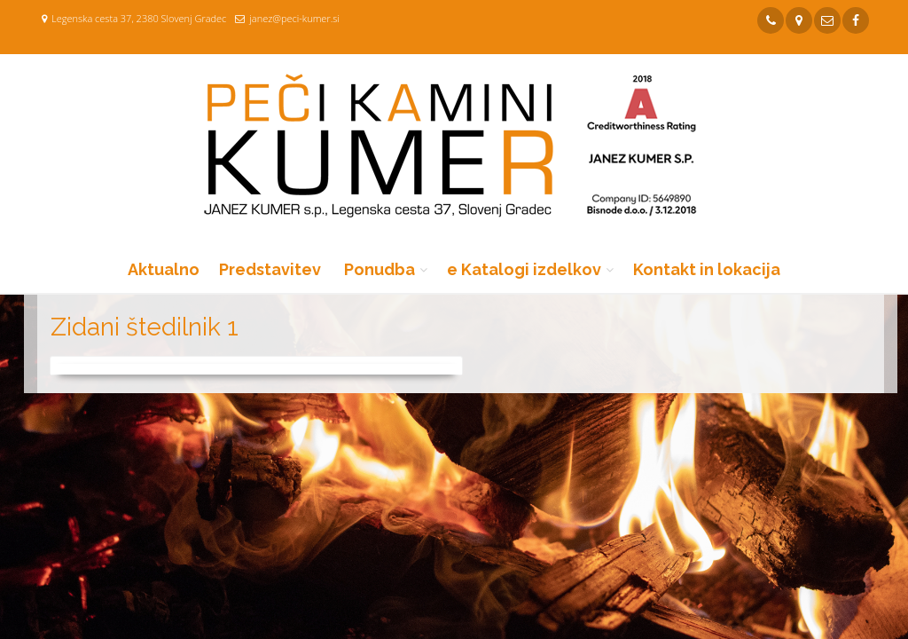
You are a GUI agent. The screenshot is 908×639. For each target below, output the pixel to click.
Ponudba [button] (379, 269)
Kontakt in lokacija (706, 269)
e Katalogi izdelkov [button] (524, 269)
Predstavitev (270, 269)
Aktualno (164, 269)
